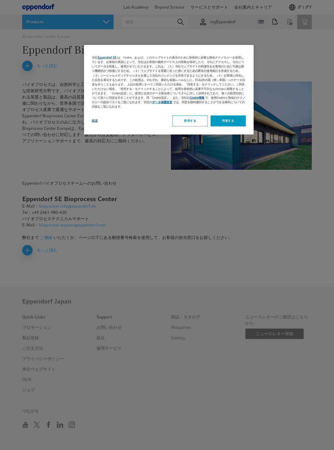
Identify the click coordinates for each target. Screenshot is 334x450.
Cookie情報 (197, 98)
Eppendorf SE (107, 57)
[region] (169, 90)
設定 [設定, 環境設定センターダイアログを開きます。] (95, 120)
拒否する (190, 120)
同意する (228, 120)
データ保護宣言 (162, 102)
